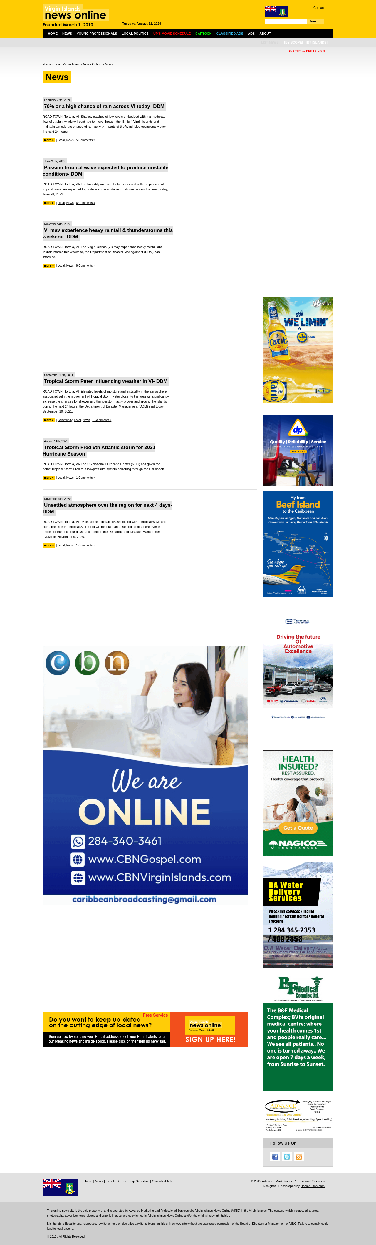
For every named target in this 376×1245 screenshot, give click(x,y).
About (265, 33)
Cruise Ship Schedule (133, 1181)
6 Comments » (85, 203)
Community (65, 420)
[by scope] (293, 42)
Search (314, 21)
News (67, 33)
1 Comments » (101, 420)
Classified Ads (162, 1181)
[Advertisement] (150, 324)
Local (61, 140)
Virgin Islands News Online (82, 64)
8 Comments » (85, 265)
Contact (319, 7)
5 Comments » (85, 140)
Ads (251, 33)
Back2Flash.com (313, 1186)
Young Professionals (97, 33)
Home (53, 33)
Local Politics (135, 33)
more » (49, 140)
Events (111, 1181)
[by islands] (317, 42)
